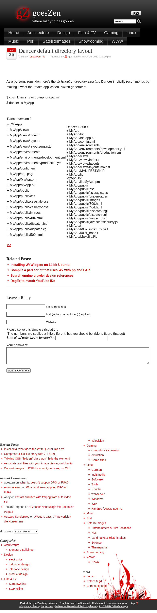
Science (96, 545)
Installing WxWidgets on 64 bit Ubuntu (40, 265)
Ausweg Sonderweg (16, 519)
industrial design (19, 567)
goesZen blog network (45, 606)
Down (95, 565)
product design (18, 577)
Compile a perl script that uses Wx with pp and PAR (50, 270)
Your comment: (17, 345)
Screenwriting (17, 586)
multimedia (98, 477)
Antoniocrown (12, 490)
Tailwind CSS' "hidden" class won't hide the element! (37, 461)
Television (97, 443)
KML (94, 535)
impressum (47, 609)
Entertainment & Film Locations (111, 531)
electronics (15, 562)
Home (13, 32)
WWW (117, 41)
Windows (97, 502)
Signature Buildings (21, 552)
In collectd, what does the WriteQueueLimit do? (34, 452)
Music (13, 41)
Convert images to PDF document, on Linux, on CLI (36, 471)
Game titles (98, 463)
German (96, 472)
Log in (90, 579)
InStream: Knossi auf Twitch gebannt (76, 609)
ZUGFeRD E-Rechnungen (113, 609)
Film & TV (87, 32)
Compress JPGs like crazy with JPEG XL (30, 457)
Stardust (85, 606)
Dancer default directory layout (55, 50)
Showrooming (91, 41)
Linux (131, 32)
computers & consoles (105, 453)
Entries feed (94, 584)
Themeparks (99, 550)
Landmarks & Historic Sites (108, 540)
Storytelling (16, 591)
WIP (94, 506)
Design (63, 32)
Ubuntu (96, 492)
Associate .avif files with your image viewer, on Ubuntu (38, 466)
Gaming (111, 32)
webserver (98, 497)
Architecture (38, 32)
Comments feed (97, 588)
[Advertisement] (34, 413)
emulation (97, 458)
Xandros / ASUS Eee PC (107, 511)
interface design (19, 572)
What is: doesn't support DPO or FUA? (44, 485)
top (133, 606)
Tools (94, 487)
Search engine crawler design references (42, 275)
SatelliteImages (56, 41)
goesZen (46, 12)
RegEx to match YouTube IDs (33, 281)
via (9, 245)
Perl (30, 41)
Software (97, 482)
